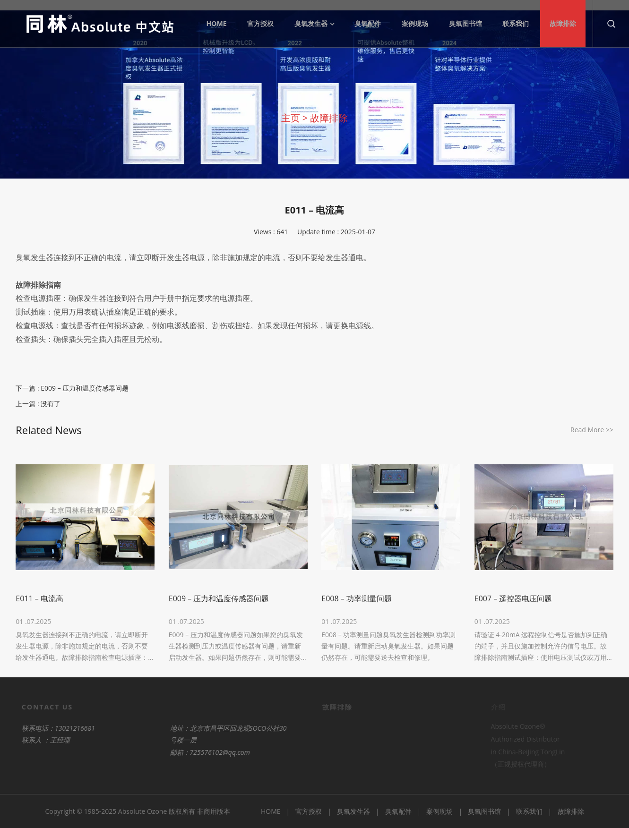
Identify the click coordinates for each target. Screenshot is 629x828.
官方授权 (308, 811)
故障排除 (329, 117)
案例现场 (439, 811)
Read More (591, 429)
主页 (290, 117)
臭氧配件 (398, 811)
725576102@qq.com (199, 752)
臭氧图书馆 (484, 811)
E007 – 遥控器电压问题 (513, 599)
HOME (271, 811)
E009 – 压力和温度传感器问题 (85, 388)
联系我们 (529, 811)
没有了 (50, 403)
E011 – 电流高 (39, 599)
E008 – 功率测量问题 (356, 599)
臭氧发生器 (353, 811)
